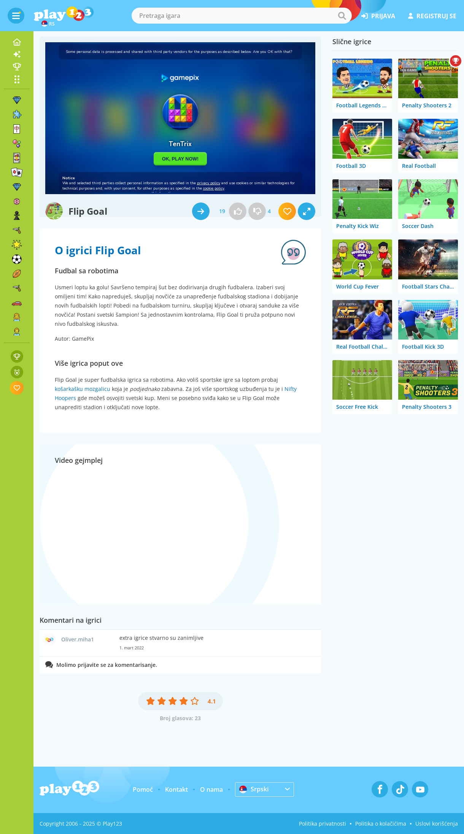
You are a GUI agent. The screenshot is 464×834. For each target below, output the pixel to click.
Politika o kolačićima (380, 823)
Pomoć (143, 789)
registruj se (432, 16)
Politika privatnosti (322, 823)
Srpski (254, 789)
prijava (378, 16)
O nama (211, 789)
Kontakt (176, 789)
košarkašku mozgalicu (82, 388)
